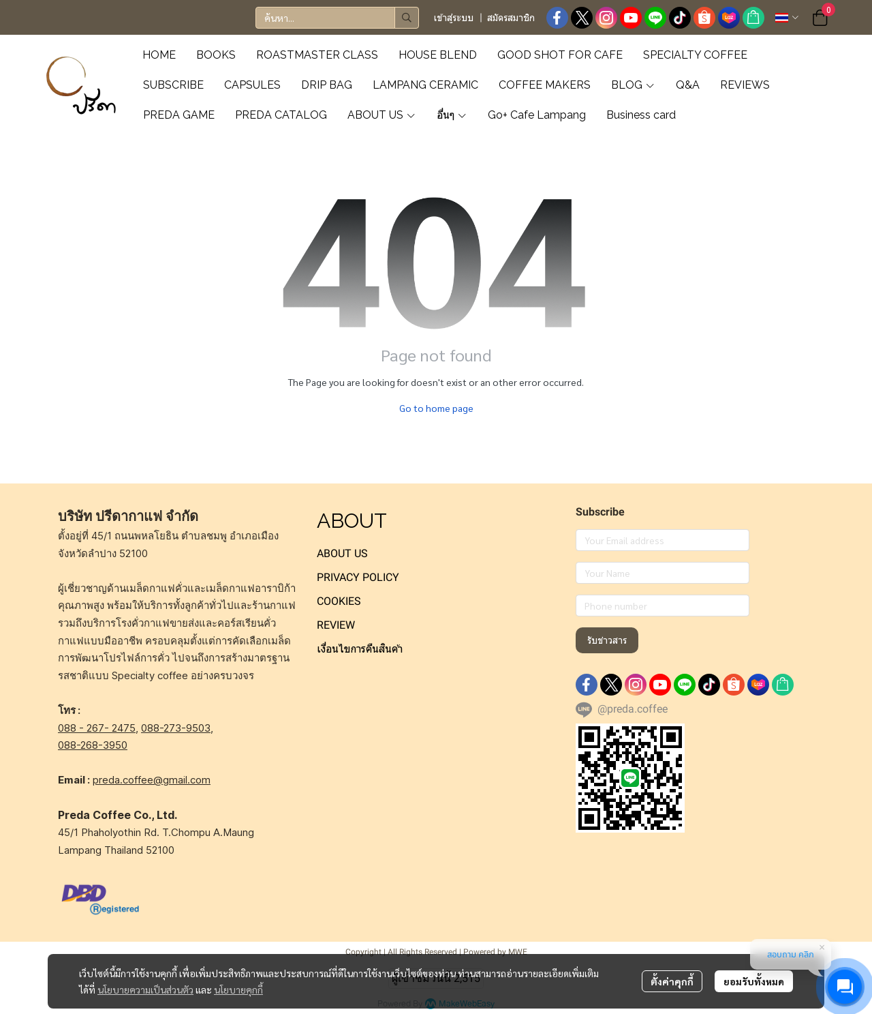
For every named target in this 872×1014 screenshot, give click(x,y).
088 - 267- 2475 (97, 727)
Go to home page (436, 408)
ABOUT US (342, 553)
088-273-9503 (176, 727)
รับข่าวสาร (607, 640)
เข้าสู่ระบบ (453, 17)
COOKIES (339, 601)
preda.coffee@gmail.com (152, 779)
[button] (337, 17)
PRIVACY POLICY (358, 577)
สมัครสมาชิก (511, 17)
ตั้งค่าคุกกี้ (672, 981)
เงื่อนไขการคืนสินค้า (360, 648)
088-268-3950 (92, 745)
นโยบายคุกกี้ (238, 989)
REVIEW (336, 624)
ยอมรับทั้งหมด (753, 981)
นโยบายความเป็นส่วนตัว (145, 989)
